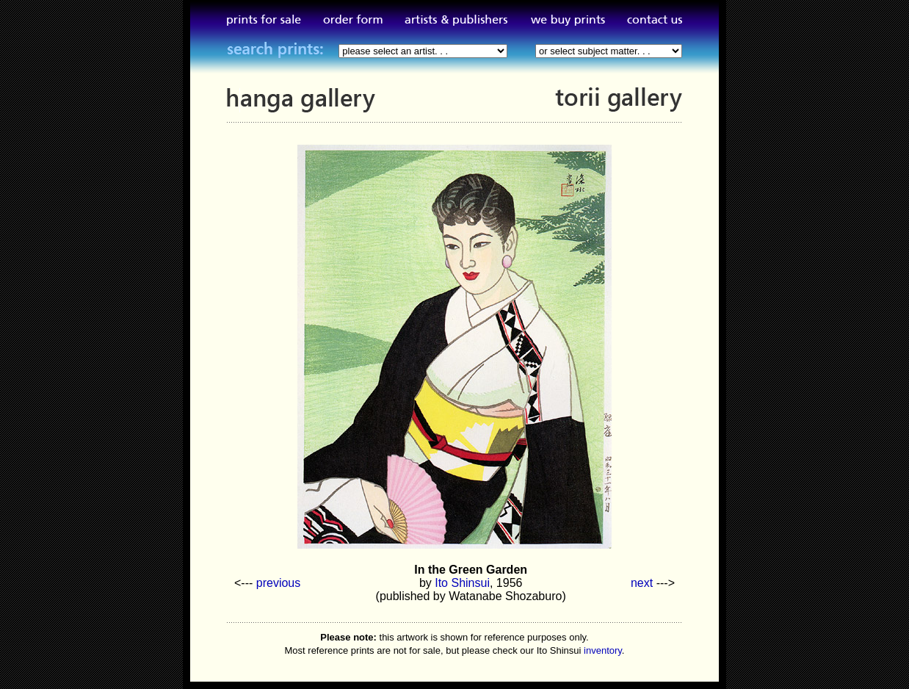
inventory (603, 650)
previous (278, 583)
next (642, 583)
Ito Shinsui (462, 583)
